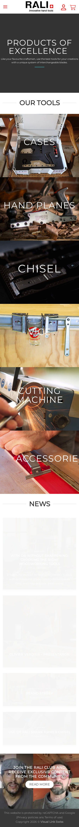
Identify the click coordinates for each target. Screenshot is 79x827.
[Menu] (5, 6)
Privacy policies (27, 817)
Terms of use (53, 817)
